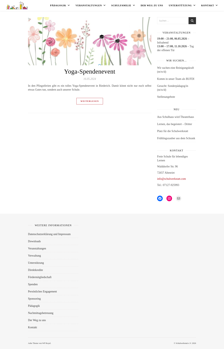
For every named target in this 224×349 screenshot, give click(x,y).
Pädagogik (58, 5)
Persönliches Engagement (42, 291)
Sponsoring (34, 298)
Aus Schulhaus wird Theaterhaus (175, 116)
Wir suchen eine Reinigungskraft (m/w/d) (175, 69)
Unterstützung (180, 5)
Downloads (34, 241)
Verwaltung (34, 255)
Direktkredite (35, 270)
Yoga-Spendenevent (89, 71)
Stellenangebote (166, 96)
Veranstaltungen (89, 5)
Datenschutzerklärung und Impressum (49, 234)
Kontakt (207, 5)
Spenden (33, 284)
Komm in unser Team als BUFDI (175, 78)
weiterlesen (89, 101)
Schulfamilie (121, 5)
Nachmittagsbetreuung (40, 313)
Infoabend (162, 42)
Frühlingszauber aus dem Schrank (176, 138)
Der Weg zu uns (152, 5)
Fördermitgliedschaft (39, 277)
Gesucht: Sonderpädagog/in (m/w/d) (172, 87)
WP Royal (46, 343)
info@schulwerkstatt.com (171, 178)
